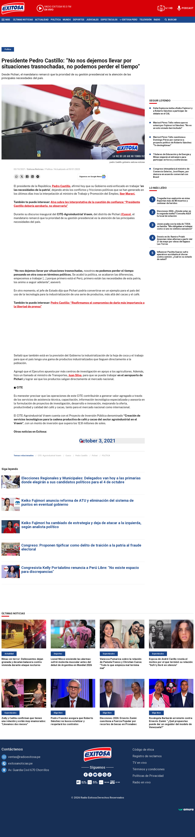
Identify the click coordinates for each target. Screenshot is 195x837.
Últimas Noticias (23, 19)
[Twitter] (90, 775)
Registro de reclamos (147, 756)
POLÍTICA (106, 455)
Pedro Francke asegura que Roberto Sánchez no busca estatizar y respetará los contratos (72, 721)
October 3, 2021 (97, 441)
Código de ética (143, 749)
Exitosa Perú (129, 19)
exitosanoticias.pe (20, 763)
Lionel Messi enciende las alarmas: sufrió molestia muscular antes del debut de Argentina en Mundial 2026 (71, 662)
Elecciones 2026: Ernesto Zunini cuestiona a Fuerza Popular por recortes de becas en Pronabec (118, 721)
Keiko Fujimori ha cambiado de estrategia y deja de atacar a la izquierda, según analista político (81, 525)
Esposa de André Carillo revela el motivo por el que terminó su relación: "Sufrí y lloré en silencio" (171, 662)
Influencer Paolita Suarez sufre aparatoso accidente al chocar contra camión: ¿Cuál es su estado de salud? (174, 255)
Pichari (95, 455)
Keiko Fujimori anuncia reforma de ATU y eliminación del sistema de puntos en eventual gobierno (77, 502)
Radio (157, 19)
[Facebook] (86, 775)
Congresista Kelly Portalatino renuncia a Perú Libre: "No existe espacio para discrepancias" (80, 570)
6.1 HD (169, 8)
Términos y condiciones (149, 769)
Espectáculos (109, 19)
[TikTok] (109, 775)
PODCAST (187, 8)
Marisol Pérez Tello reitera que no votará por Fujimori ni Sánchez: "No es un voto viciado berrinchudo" (172, 125)
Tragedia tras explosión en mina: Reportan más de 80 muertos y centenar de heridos (173, 200)
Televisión (145, 19)
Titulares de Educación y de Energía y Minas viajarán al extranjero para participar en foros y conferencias (172, 157)
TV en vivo (140, 762)
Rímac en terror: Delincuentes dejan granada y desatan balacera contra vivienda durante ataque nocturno (22, 662)
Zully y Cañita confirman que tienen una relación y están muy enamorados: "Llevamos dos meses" (24, 721)
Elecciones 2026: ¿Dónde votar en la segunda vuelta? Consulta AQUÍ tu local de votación (174, 213)
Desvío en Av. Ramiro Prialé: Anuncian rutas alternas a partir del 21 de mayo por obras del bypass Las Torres (174, 240)
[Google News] (105, 775)
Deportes (78, 19)
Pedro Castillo (81, 455)
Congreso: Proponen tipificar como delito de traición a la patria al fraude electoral (81, 547)
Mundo (67, 19)
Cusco (68, 455)
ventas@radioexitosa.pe (24, 757)
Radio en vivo (142, 782)
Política (56, 19)
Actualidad (42, 19)
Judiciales (92, 19)
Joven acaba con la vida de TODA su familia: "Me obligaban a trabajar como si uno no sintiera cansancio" (175, 226)
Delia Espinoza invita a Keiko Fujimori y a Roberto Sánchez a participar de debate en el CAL (172, 111)
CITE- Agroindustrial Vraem (49, 455)
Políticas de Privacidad (148, 776)
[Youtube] (95, 775)
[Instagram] (100, 775)
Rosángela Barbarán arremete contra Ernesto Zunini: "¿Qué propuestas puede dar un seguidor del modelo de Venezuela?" (170, 723)
